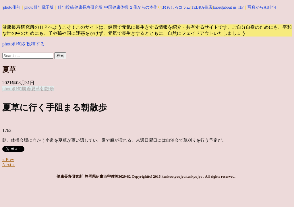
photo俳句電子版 (39, 7)
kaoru (217, 7)
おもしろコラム (176, 7)
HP (240, 7)
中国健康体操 (116, 7)
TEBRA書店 (201, 7)
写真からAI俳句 (261, 7)
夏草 (35, 88)
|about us (229, 7)
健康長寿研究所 (88, 7)
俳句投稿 (66, 7)
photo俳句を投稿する (23, 43)
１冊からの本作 (143, 7)
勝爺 (26, 88)
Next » (8, 164)
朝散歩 (47, 88)
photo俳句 (11, 7)
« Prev (8, 159)
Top (280, 193)
